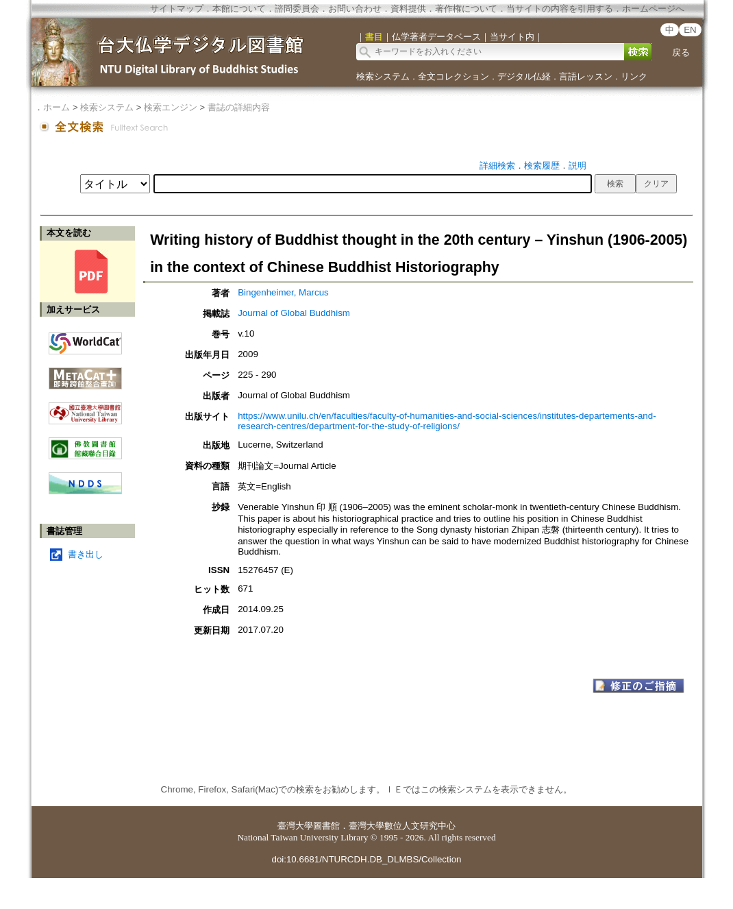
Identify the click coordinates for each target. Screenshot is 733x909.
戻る (681, 52)
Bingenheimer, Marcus (283, 292)
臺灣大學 (295, 826)
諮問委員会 (297, 8)
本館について (239, 8)
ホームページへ (653, 8)
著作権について (466, 8)
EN (690, 30)
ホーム (56, 107)
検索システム (383, 76)
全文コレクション (453, 76)
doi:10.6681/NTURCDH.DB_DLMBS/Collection (366, 859)
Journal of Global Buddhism (294, 313)
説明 (577, 165)
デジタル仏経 (524, 76)
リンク (634, 76)
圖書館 (326, 826)
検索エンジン (170, 107)
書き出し (85, 554)
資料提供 (408, 8)
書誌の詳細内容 (239, 107)
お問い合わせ (355, 8)
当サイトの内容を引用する (559, 8)
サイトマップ (176, 8)
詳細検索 (497, 165)
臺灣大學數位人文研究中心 (402, 826)
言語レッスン (585, 76)
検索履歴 (542, 165)
